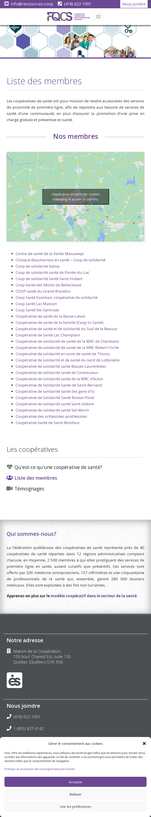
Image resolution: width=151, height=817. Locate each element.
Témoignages (29, 489)
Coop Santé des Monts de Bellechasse (48, 284)
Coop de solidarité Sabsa (38, 266)
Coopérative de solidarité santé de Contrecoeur (57, 372)
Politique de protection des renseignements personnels (39, 769)
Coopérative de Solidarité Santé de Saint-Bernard (59, 385)
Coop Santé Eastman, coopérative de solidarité (57, 297)
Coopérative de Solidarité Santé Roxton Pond (55, 397)
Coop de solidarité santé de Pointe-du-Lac (52, 272)
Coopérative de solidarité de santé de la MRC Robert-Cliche (67, 347)
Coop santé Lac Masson (36, 303)
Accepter (76, 782)
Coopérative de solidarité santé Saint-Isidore (55, 403)
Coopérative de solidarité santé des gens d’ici (55, 391)
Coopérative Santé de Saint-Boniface (47, 422)
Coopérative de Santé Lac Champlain (48, 335)
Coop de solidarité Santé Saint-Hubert (49, 278)
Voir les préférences (75, 806)
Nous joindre (133, 3)
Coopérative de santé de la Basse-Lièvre (50, 316)
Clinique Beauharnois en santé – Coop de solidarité (60, 259)
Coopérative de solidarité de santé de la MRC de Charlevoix (67, 341)
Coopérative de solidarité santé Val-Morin (52, 410)
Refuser (75, 794)
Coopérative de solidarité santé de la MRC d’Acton (59, 378)
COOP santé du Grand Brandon (43, 291)
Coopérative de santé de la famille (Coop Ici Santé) (59, 322)
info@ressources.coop (32, 3)
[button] (144, 743)
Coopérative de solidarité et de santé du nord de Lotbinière (68, 360)
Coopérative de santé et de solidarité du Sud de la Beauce (66, 328)
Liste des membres (35, 478)
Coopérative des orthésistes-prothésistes (51, 416)
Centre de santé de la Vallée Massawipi (50, 253)
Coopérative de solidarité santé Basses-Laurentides (61, 366)
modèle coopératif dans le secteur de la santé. (94, 595)
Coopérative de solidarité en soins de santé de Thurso (63, 353)
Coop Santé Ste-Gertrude (37, 309)
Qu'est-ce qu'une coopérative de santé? (58, 467)
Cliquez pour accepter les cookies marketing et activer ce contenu (76, 196)
